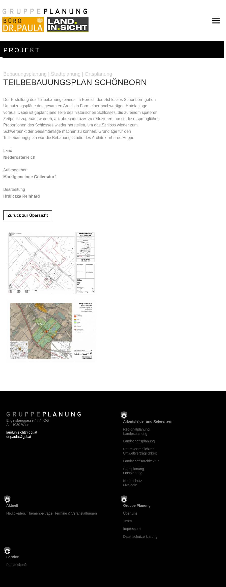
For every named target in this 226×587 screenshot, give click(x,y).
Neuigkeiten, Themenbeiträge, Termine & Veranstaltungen (51, 513)
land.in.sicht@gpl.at (21, 432)
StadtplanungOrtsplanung (133, 471)
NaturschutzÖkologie (132, 483)
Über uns (130, 513)
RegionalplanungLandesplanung (136, 431)
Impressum (131, 529)
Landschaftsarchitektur (141, 461)
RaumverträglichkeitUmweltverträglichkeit (140, 451)
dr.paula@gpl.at (18, 437)
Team (127, 521)
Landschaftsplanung (139, 441)
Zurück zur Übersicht (28, 215)
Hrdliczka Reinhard (21, 196)
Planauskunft (16, 565)
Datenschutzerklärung (140, 537)
